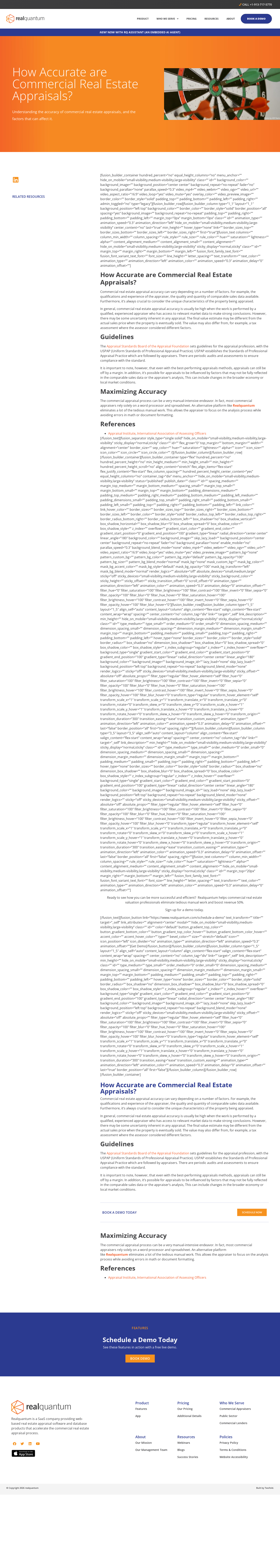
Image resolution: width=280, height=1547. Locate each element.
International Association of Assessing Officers (171, 433)
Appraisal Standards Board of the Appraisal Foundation (148, 346)
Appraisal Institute (122, 433)
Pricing (183, 1403)
